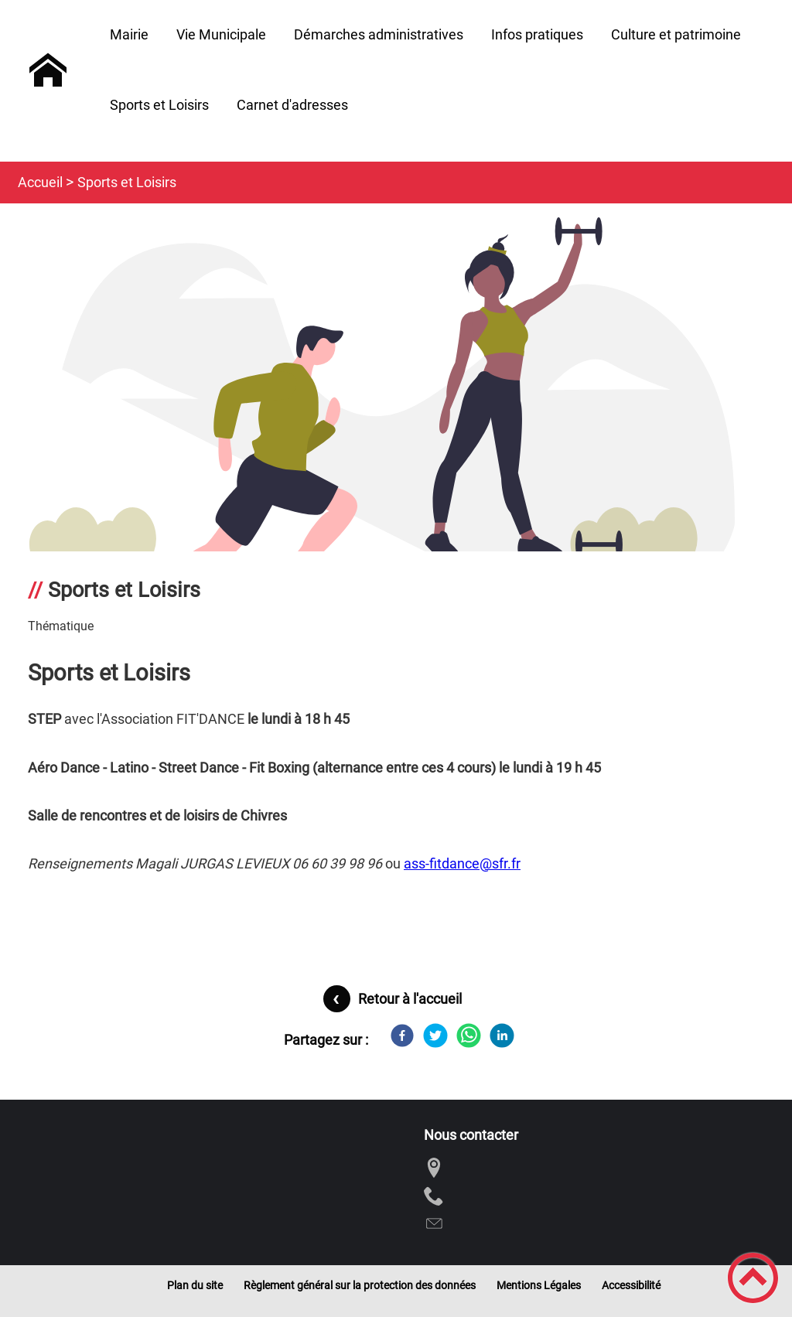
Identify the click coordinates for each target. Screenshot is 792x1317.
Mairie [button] (129, 34)
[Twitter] (435, 1035)
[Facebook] (402, 1035)
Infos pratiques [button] (537, 34)
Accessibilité (631, 1285)
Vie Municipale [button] (221, 34)
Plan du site (195, 1285)
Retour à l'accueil (410, 999)
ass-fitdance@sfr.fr (462, 863)
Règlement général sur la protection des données (360, 1285)
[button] (753, 1278)
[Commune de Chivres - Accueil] (47, 70)
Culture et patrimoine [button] (676, 34)
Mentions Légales (539, 1285)
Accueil (40, 182)
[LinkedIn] (502, 1035)
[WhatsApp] (469, 1035)
